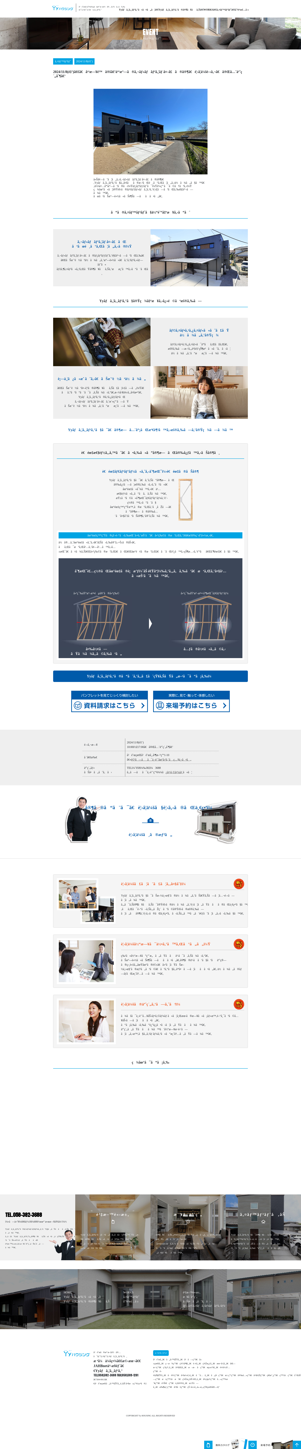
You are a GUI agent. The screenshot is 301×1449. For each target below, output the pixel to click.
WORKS (208, 9)
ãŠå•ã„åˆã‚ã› (197, 1301)
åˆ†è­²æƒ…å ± (242, 9)
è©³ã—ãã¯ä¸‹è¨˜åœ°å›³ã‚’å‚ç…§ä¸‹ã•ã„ (161, 759)
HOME (68, 1292)
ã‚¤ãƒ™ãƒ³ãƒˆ (224, 9)
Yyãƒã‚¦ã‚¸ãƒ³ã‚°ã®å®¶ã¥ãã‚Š (179, 9)
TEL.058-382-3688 (23, 1214)
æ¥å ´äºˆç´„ (190, 1296)
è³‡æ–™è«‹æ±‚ (191, 1292)
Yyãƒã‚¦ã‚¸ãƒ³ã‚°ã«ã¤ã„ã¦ (137, 9)
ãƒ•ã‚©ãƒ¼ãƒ (175, 772)
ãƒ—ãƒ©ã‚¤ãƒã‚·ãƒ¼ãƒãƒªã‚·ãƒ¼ (204, 1305)
